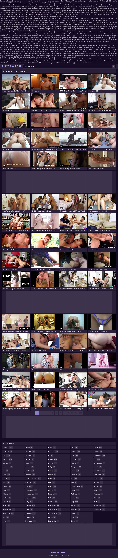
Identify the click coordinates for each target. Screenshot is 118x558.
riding (75, 498)
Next (80, 413)
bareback (8, 467)
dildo (6, 521)
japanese (53, 451)
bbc (5, 470)
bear (6, 482)
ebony (29, 447)
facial (29, 463)
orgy (74, 455)
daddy (6, 505)
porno (75, 470)
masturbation (54, 513)
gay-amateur (31, 494)
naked (52, 517)
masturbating (54, 509)
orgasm (75, 451)
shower (75, 513)
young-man (99, 505)
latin (51, 482)
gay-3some (31, 490)
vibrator (98, 482)
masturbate (53, 505)
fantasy (29, 467)
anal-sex (7, 459)
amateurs (7, 451)
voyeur (98, 490)
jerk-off (52, 459)
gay (29, 486)
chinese (7, 494)
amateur (8, 447)
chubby (7, 498)
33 (76, 413)
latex (51, 478)
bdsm (6, 474)
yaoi (97, 501)
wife (97, 498)
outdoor (76, 459)
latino (52, 486)
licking (52, 490)
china (6, 490)
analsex (7, 463)
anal (6, 455)
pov (74, 478)
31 (68, 413)
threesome (99, 455)
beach (6, 478)
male (51, 498)
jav (50, 455)
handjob (30, 505)
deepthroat (8, 513)
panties (75, 463)
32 (72, 413)
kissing (52, 470)
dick (6, 517)
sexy (74, 501)
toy (97, 459)
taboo (75, 521)
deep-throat (9, 509)
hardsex (29, 517)
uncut (98, 467)
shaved (75, 505)
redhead (75, 494)
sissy (74, 517)
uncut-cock (99, 470)
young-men (99, 509)
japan (52, 447)
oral (74, 447)
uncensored (99, 463)
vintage (98, 486)
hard (29, 509)
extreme (29, 459)
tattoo (98, 447)
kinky (51, 467)
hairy (29, 501)
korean (52, 474)
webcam (98, 494)
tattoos (98, 451)
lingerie (52, 494)
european (30, 455)
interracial (30, 521)
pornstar (76, 474)
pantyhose (76, 467)
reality (75, 490)
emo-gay (30, 451)
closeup (7, 501)
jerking (52, 463)
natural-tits (53, 521)
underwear (99, 474)
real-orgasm (77, 486)
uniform (98, 478)
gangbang (30, 482)
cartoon (7, 486)
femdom (30, 474)
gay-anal (30, 498)
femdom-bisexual (33, 478)
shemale (75, 509)
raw (74, 482)
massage (52, 501)
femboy (29, 470)
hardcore (30, 513)
